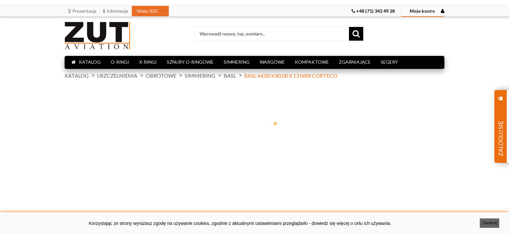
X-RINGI (148, 62)
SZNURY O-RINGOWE (190, 62)
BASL (230, 75)
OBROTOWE (161, 75)
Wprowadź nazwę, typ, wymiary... (232, 33)
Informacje (115, 11)
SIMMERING (237, 62)
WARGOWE (272, 62)
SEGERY (389, 62)
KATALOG (86, 62)
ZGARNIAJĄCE (355, 62)
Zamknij (489, 222)
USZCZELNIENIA (117, 75)
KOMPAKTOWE (312, 62)
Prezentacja (82, 11)
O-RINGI (120, 62)
